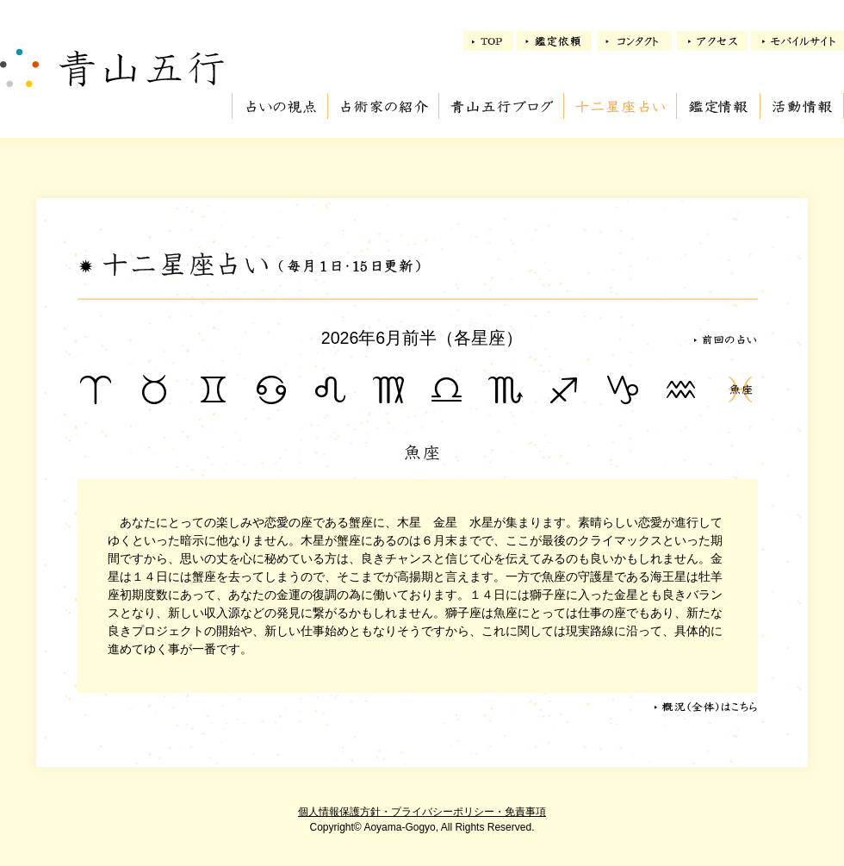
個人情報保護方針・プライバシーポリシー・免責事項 (422, 812)
